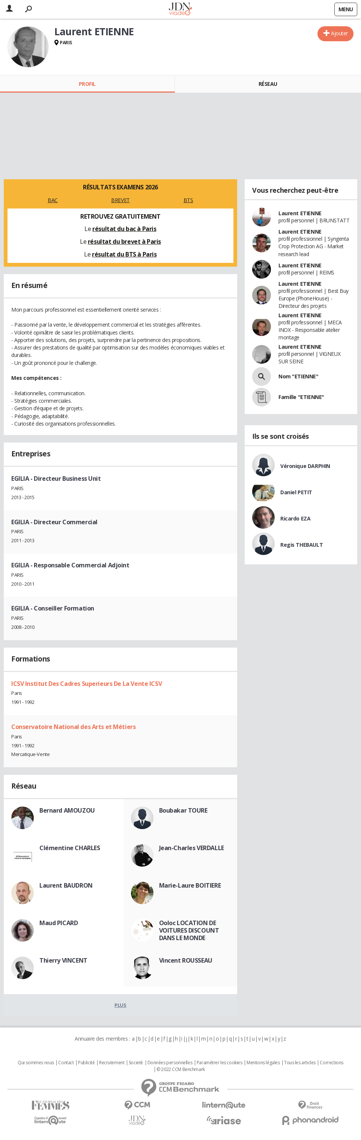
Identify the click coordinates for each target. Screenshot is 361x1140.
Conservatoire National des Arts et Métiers (73, 727)
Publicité (86, 1062)
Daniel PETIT (296, 492)
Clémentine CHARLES (69, 848)
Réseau (268, 83)
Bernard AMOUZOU (67, 810)
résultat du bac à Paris (124, 229)
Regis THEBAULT (301, 544)
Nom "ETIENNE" (298, 376)
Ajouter (339, 33)
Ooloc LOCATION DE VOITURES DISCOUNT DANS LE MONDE (189, 930)
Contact (66, 1062)
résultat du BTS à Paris (124, 254)
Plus (120, 1005)
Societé (136, 1062)
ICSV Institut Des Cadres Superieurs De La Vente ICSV (86, 684)
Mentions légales (263, 1062)
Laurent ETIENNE (300, 213)
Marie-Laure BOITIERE (190, 885)
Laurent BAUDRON (66, 885)
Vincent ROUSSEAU (185, 960)
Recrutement (111, 1062)
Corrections (331, 1062)
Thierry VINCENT (63, 960)
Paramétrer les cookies (219, 1062)
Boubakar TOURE (183, 810)
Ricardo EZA (295, 518)
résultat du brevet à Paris (124, 241)
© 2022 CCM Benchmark (180, 1069)
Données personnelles (170, 1062)
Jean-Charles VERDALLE (191, 848)
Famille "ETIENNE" (301, 396)
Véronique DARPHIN (305, 466)
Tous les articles (300, 1062)
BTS (188, 200)
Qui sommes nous (36, 1062)
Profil (87, 83)
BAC (53, 200)
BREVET (120, 200)
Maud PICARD (58, 923)
